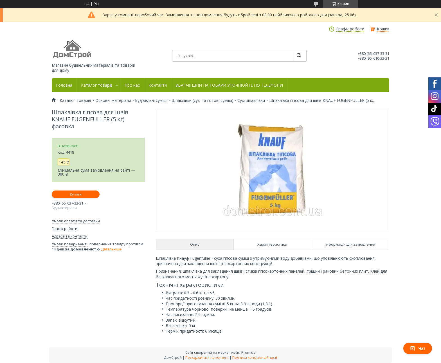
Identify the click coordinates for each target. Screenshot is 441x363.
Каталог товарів (96, 85)
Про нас (132, 85)
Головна (64, 85)
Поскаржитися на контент (207, 357)
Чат (417, 348)
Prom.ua (248, 352)
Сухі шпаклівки (251, 100)
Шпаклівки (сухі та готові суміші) (202, 100)
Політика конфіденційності (254, 357)
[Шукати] (299, 56)
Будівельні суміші (151, 100)
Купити (76, 194)
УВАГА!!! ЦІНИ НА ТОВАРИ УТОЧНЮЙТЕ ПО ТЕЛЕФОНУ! (229, 85)
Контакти (157, 85)
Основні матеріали (113, 100)
